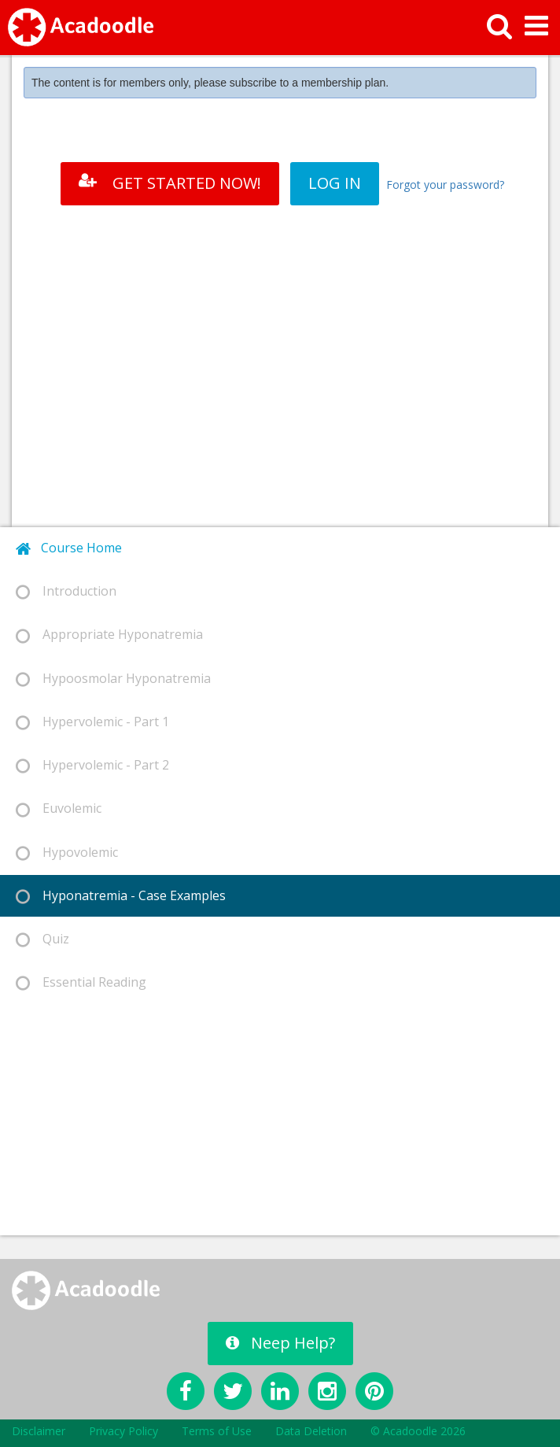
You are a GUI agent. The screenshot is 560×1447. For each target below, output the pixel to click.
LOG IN (334, 183)
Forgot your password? (445, 184)
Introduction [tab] (66, 591)
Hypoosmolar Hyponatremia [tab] (113, 679)
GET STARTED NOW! (170, 183)
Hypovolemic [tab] (67, 852)
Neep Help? (280, 1342)
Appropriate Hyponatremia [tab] (109, 635)
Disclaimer (38, 1430)
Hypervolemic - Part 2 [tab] (92, 765)
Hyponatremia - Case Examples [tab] (121, 896)
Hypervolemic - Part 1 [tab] (92, 722)
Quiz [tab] (42, 939)
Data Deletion (311, 1430)
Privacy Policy (123, 1430)
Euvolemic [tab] (58, 808)
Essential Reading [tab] (81, 982)
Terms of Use (217, 1430)
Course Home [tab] (69, 548)
